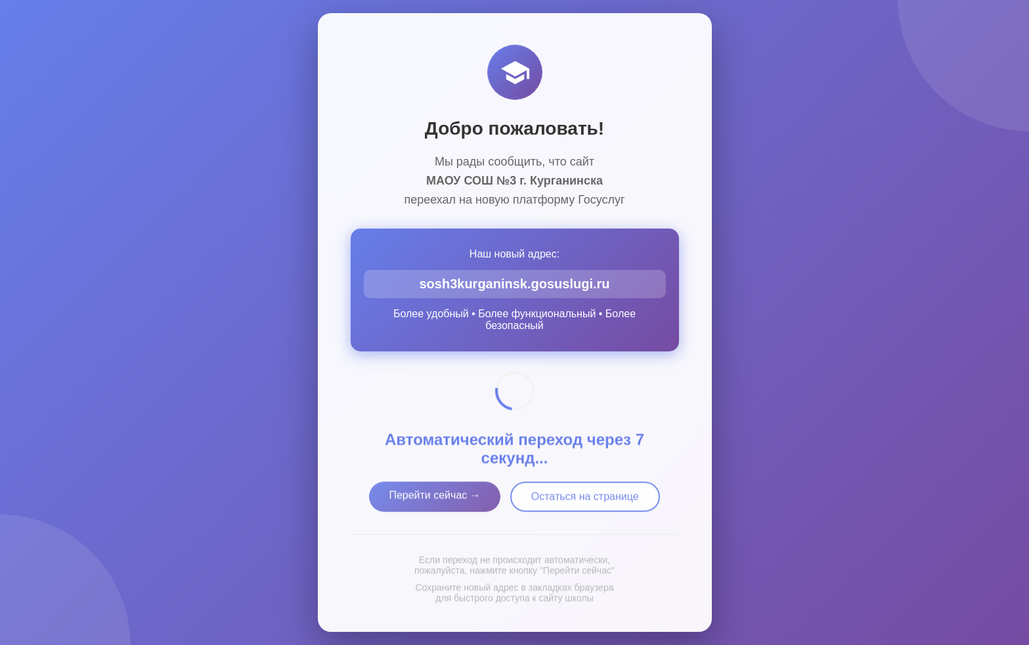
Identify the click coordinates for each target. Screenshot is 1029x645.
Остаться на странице (585, 499)
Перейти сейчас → (434, 498)
